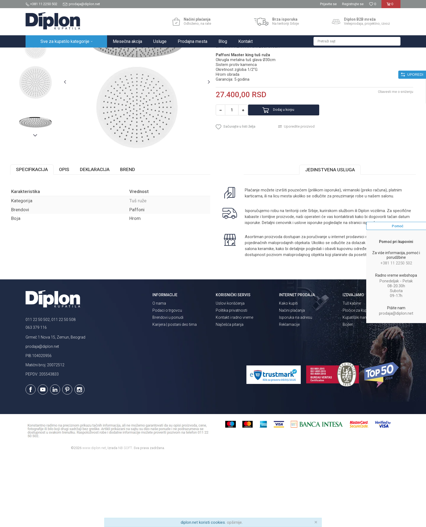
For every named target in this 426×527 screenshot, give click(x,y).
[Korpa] (391, 6)
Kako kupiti (288, 374)
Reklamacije (289, 395)
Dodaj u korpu (293, 163)
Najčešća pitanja (229, 395)
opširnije (234, 522)
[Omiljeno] (372, 4)
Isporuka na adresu (295, 388)
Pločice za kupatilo (358, 381)
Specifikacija (47, 228)
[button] (357, 41)
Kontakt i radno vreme (234, 388)
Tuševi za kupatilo (95, 53)
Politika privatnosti (231, 381)
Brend (143, 228)
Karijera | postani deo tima (174, 395)
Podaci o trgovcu (167, 381)
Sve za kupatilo (65, 53)
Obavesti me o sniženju (380, 145)
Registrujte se (353, 4)
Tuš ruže (120, 53)
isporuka (264, 287)
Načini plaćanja (292, 381)
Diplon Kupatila (37, 53)
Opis (79, 228)
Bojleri (348, 395)
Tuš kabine (352, 374)
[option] (49, 93)
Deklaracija (110, 228)
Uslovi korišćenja (230, 374)
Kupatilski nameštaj (359, 388)
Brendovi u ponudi (167, 388)
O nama (159, 374)
